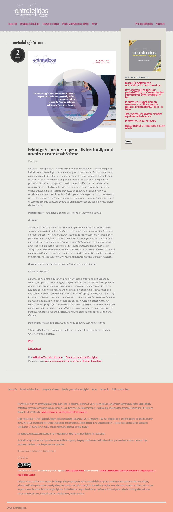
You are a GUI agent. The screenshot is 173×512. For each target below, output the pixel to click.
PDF (30, 340)
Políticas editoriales (144, 24)
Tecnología (96, 360)
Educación (12, 24)
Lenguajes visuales (51, 24)
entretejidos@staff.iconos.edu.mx (73, 412)
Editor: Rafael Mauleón (75, 471)
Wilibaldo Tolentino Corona (47, 357)
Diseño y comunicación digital (75, 24)
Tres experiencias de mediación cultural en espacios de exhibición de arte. (143, 115)
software (76, 360)
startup (86, 360)
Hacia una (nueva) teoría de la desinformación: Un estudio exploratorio (142, 84)
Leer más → (34, 348)
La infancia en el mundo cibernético (140, 121)
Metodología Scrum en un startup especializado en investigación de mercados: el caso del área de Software (71, 152)
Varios (94, 24)
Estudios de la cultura (29, 24)
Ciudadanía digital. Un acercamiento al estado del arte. (145, 127)
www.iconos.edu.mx (50, 412)
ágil (46, 360)
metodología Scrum (59, 360)
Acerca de (160, 24)
